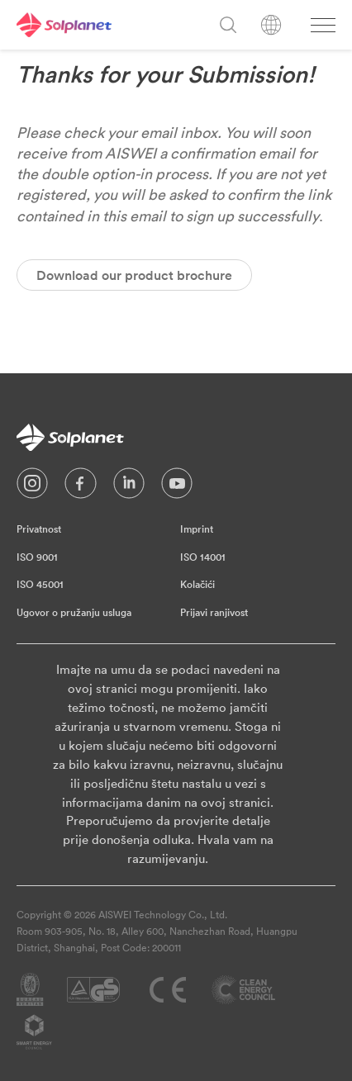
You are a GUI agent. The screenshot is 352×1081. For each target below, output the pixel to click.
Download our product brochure (134, 275)
